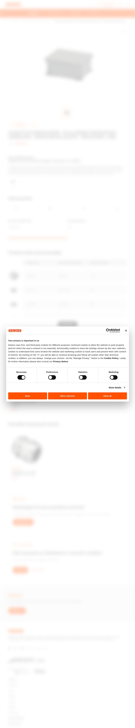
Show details (115, 387)
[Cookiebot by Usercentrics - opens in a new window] (108, 331)
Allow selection (67, 396)
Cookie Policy (111, 358)
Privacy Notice (60, 361)
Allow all (107, 396)
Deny (27, 396)
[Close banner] (126, 331)
